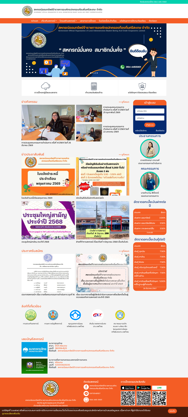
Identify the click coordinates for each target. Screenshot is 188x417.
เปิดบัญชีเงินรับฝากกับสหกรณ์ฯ (90, 197)
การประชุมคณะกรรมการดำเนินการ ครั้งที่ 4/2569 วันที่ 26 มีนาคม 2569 (46, 144)
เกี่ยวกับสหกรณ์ (48, 20)
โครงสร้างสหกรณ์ (67, 20)
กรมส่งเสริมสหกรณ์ (31, 324)
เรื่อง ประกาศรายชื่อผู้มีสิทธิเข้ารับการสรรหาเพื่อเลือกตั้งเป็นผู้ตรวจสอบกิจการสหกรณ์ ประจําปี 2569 (102, 295)
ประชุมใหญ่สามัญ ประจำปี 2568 (35, 241)
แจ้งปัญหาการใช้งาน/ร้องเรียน (133, 20)
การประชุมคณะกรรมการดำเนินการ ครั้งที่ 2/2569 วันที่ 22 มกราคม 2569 (116, 129)
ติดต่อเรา (153, 20)
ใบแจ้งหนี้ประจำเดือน (108, 20)
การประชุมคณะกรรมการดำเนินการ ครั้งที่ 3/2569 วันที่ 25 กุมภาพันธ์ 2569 (116, 110)
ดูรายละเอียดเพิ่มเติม (11, 413)
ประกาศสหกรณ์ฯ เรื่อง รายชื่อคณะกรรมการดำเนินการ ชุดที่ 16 (48, 294)
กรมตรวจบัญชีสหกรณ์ (53, 324)
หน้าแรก (34, 20)
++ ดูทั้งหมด (124, 102)
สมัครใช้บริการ (141, 130)
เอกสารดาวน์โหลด (88, 20)
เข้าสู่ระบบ (150, 125)
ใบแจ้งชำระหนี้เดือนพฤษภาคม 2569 (37, 197)
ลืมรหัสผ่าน (160, 130)
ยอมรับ (172, 411)
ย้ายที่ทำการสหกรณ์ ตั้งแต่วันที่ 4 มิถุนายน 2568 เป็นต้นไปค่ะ (102, 241)
